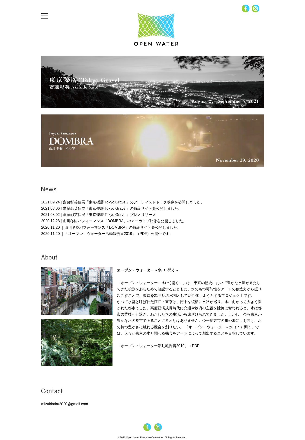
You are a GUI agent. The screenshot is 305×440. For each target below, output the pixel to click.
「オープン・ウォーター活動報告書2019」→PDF (158, 346)
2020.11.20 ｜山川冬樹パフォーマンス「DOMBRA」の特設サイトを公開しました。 (111, 227)
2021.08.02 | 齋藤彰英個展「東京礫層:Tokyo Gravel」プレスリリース (98, 215)
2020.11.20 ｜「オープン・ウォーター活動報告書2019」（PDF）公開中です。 (107, 234)
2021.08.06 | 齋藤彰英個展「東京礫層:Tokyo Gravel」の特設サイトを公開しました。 (111, 208)
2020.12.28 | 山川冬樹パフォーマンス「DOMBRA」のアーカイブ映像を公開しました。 (114, 221)
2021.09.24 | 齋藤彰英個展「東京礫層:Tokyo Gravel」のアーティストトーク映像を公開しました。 (122, 202)
